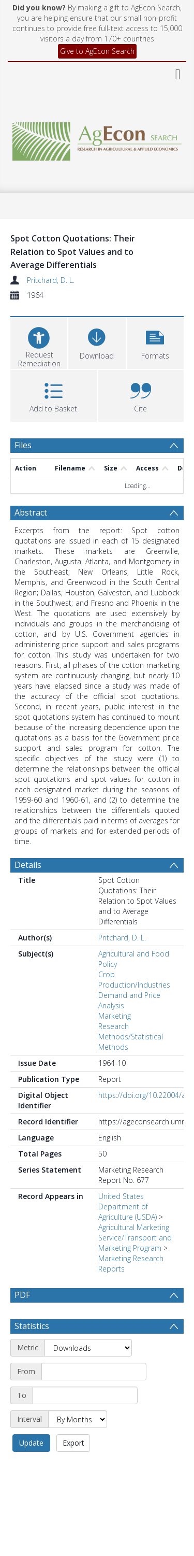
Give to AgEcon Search (97, 51)
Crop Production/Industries (134, 979)
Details (27, 864)
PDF (22, 1295)
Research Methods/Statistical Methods (130, 1036)
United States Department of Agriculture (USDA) (127, 1206)
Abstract (30, 512)
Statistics (31, 1326)
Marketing (114, 1016)
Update (31, 1443)
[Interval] (77, 1419)
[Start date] (93, 1371)
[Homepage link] (97, 138)
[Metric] (88, 1348)
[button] (155, 341)
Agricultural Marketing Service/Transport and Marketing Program (135, 1237)
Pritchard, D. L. (50, 280)
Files (23, 445)
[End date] (85, 1395)
